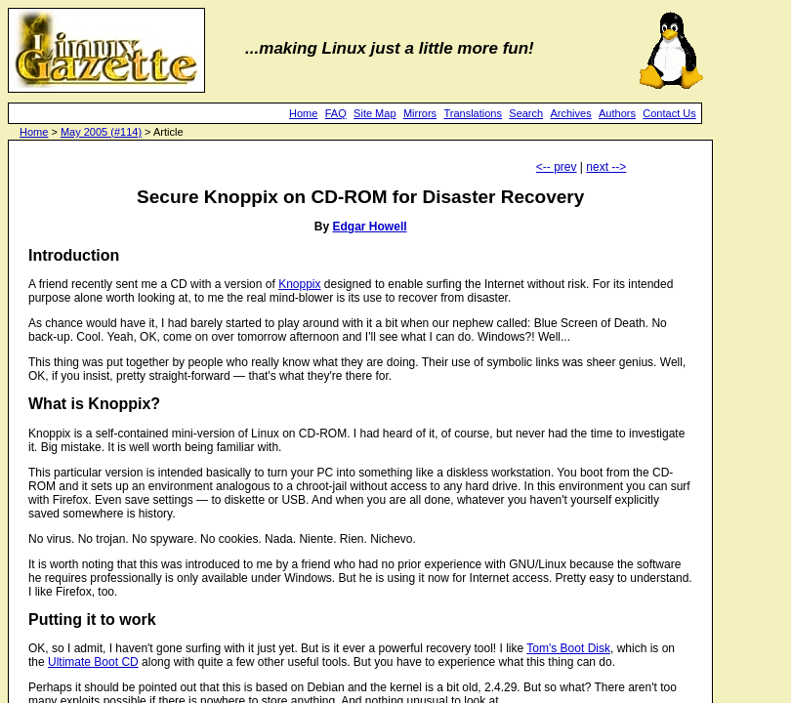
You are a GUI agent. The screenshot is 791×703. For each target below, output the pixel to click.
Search (526, 113)
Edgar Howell (370, 226)
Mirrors (420, 113)
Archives (571, 113)
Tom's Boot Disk (568, 648)
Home (303, 113)
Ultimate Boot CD (93, 662)
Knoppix (299, 284)
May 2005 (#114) (101, 132)
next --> (606, 167)
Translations (472, 113)
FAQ (336, 113)
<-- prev (556, 167)
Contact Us (669, 113)
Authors (617, 113)
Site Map (375, 113)
